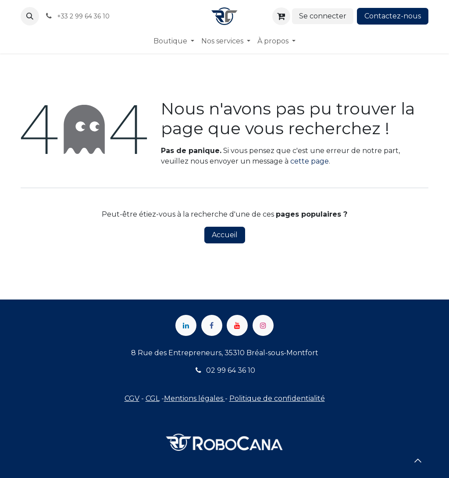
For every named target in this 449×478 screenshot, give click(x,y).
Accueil (225, 235)
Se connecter (322, 16)
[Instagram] (263, 325)
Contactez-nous (392, 16)
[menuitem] (174, 41)
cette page (309, 161)
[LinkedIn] (185, 325)
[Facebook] (211, 325)
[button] (30, 16)
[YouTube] (237, 325)
